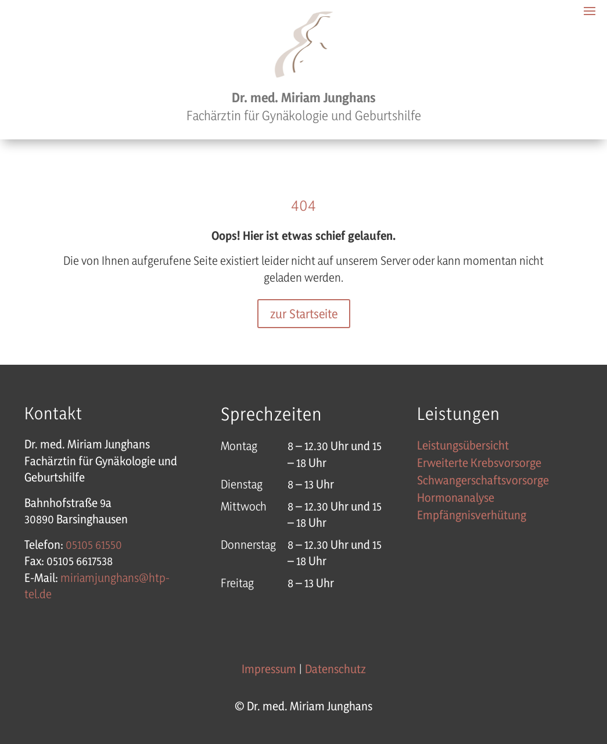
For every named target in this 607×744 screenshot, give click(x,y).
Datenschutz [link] (335, 669)
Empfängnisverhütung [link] (471, 516)
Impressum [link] (269, 669)
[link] (94, 544)
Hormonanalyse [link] (455, 499)
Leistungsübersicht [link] (463, 446)
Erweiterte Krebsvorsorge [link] (479, 464)
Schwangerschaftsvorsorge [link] (483, 481)
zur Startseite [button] (303, 313)
